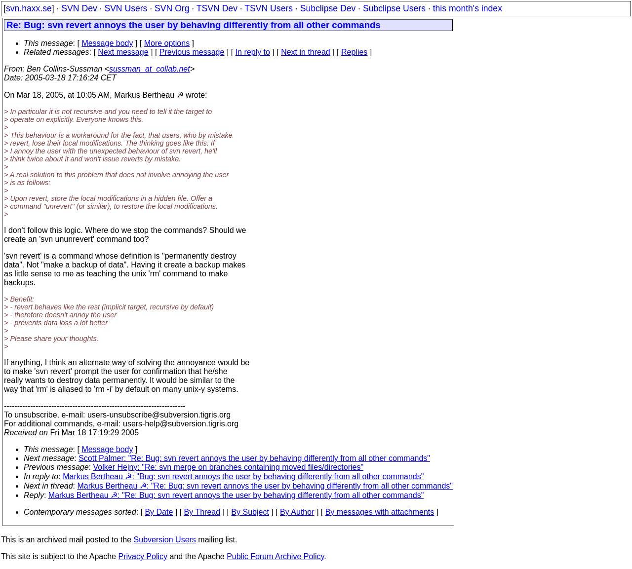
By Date (159, 512)
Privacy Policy (142, 556)
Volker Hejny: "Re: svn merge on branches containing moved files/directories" (228, 467)
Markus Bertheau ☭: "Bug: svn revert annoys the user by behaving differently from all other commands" (243, 476)
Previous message (192, 52)
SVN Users (125, 8)
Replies (354, 52)
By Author (297, 512)
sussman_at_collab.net (149, 69)
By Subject (250, 512)
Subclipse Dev (328, 8)
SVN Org (172, 8)
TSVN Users (268, 8)
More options (167, 43)
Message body (107, 43)
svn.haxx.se (29, 8)
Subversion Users (165, 539)
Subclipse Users (394, 8)
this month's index (467, 8)
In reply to (253, 52)
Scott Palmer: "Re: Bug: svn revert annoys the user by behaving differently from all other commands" (254, 458)
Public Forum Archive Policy (275, 556)
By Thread (202, 512)
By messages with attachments (379, 512)
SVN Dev (79, 8)
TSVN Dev (217, 8)
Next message (123, 52)
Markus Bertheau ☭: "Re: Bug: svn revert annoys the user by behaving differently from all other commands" (265, 486)
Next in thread (305, 52)
